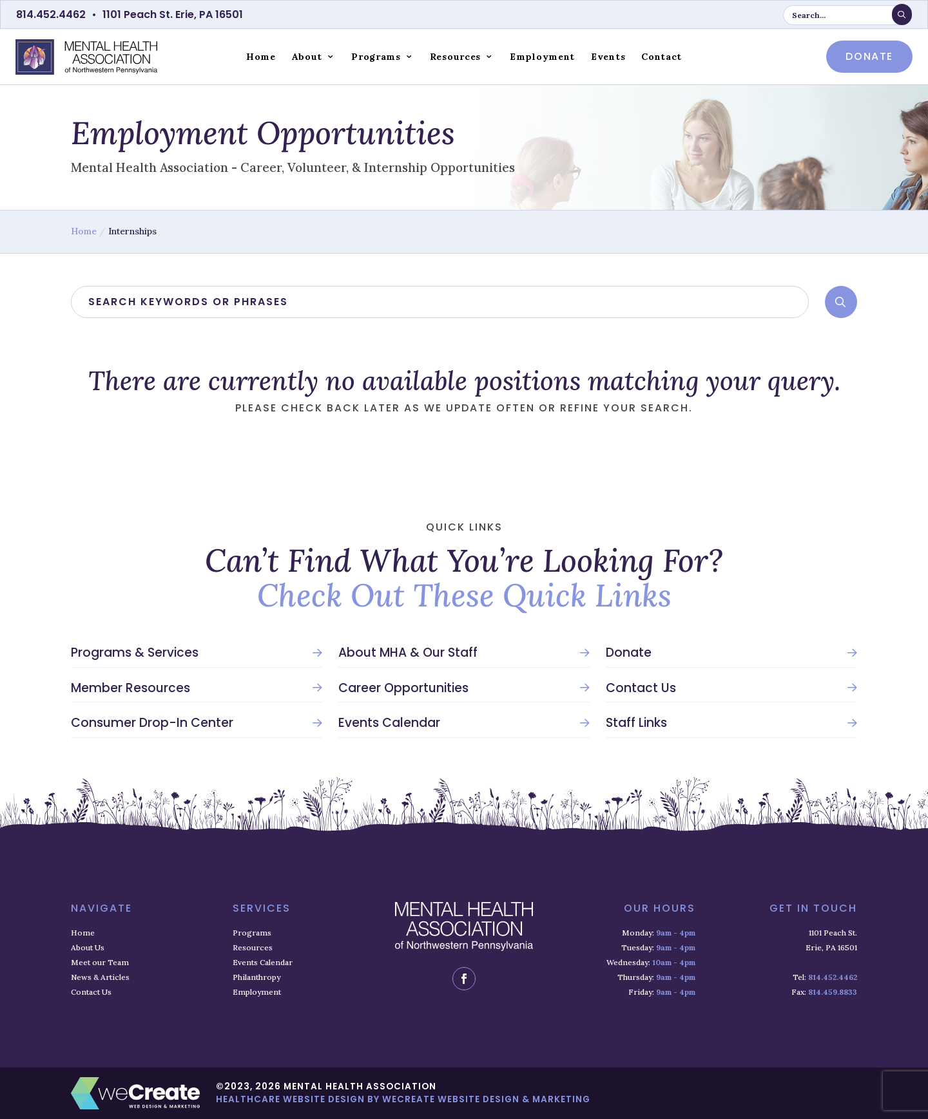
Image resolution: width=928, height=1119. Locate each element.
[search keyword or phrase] (847, 15)
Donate (629, 653)
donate (869, 56)
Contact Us (641, 688)
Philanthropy (256, 977)
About (307, 56)
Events (608, 56)
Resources (455, 56)
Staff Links (636, 723)
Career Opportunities (403, 688)
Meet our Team (100, 962)
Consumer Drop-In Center (152, 723)
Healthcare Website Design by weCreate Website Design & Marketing (403, 1099)
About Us (87, 947)
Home (261, 56)
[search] (440, 302)
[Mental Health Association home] (86, 56)
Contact (661, 56)
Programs (376, 56)
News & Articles (100, 977)
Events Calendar (389, 723)
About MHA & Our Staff (408, 653)
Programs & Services (134, 653)
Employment (542, 56)
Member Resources (130, 688)
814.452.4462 (51, 14)
